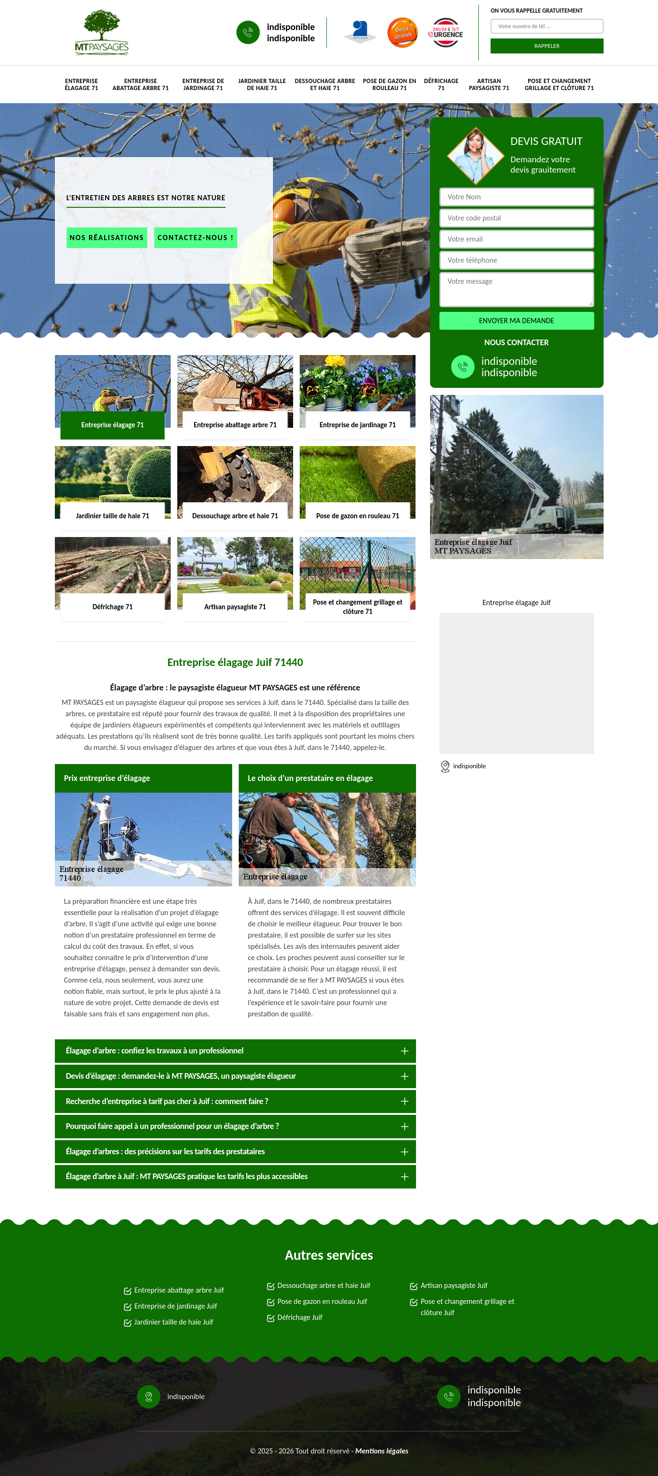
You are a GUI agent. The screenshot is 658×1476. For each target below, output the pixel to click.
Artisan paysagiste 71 (489, 84)
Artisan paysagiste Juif (454, 1285)
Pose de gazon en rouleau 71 (389, 84)
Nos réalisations (107, 237)
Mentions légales (381, 1450)
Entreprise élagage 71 (81, 84)
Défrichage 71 (441, 84)
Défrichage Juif (300, 1317)
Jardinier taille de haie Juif (174, 1321)
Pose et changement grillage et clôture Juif (467, 1307)
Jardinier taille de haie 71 (262, 84)
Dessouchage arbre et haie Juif (324, 1285)
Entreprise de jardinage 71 (203, 84)
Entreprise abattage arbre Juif (179, 1290)
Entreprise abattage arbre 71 (141, 84)
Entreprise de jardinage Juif (176, 1306)
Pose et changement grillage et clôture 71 (559, 84)
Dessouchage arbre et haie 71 (325, 84)
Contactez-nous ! (196, 237)
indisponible (291, 26)
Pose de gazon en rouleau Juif (322, 1301)
